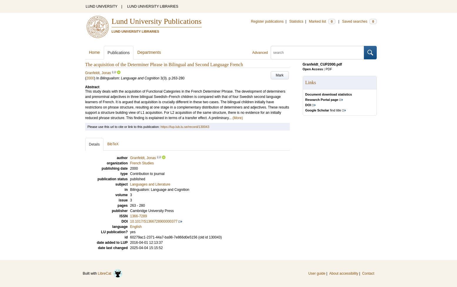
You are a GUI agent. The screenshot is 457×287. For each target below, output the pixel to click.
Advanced (260, 53)
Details (94, 144)
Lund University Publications (157, 21)
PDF (329, 69)
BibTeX (112, 144)
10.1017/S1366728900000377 (154, 221)
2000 (90, 78)
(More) (237, 118)
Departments (149, 52)
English (136, 227)
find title (323, 110)
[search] (317, 52)
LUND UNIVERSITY (102, 6)
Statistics (296, 21)
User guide (316, 273)
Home (94, 52)
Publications (119, 52)
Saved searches (359, 21)
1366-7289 (138, 216)
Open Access (313, 69)
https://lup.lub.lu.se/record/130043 (184, 127)
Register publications (267, 21)
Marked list (322, 21)
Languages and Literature (150, 184)
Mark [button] (280, 75)
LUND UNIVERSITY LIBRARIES (152, 6)
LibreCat (110, 273)
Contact (368, 273)
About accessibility (343, 273)
